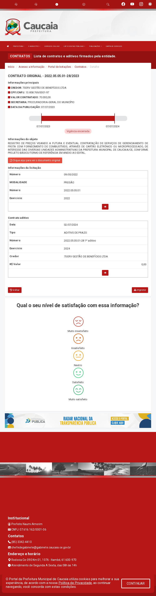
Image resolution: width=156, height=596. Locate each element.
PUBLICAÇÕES (95, 46)
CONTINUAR (136, 583)
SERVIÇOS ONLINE (52, 46)
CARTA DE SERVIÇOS (114, 46)
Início (11, 66)
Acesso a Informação (31, 66)
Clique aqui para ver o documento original (35, 160)
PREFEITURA (18, 46)
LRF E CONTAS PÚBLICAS (74, 46)
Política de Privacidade (75, 583)
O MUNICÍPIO (34, 46)
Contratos (80, 66)
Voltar (15, 290)
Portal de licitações (59, 66)
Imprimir (140, 290)
